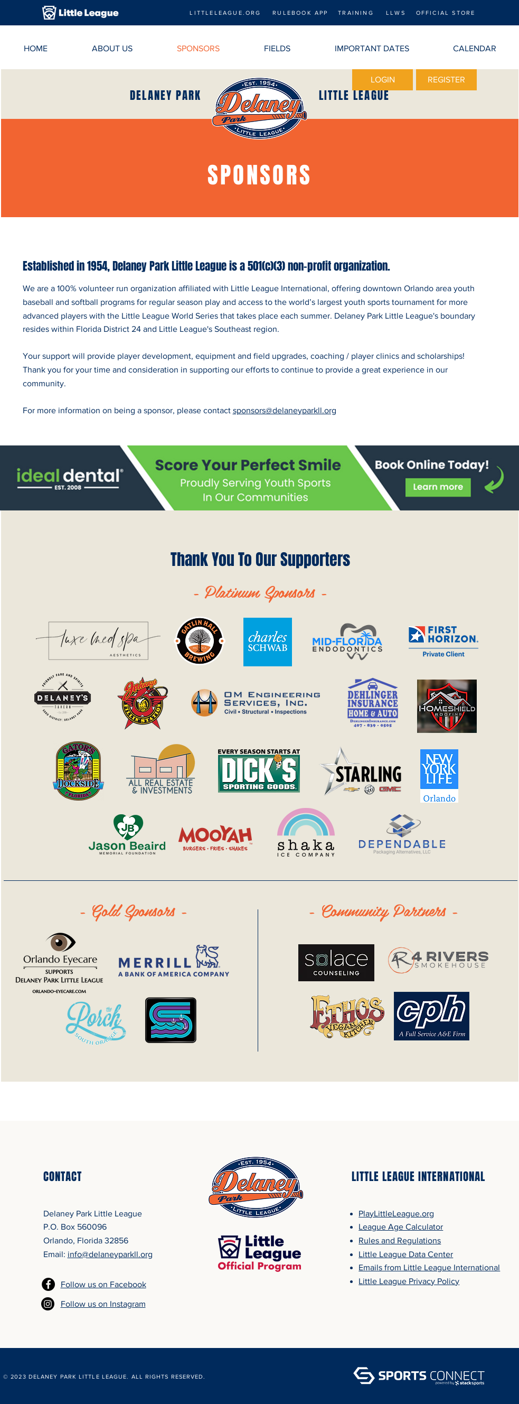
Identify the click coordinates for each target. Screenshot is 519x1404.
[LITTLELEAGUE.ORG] (225, 12)
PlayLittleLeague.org (396, 1213)
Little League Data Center (405, 1254)
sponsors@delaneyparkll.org (284, 410)
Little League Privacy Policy (408, 1281)
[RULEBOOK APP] (300, 12)
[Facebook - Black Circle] (48, 1284)
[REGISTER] (446, 79)
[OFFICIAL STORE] (446, 12)
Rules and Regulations (399, 1240)
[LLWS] (395, 12)
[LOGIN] (382, 79)
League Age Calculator (400, 1226)
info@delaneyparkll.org (110, 1254)
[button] (112, 48)
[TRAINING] (356, 12)
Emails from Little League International (429, 1267)
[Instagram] (47, 1303)
